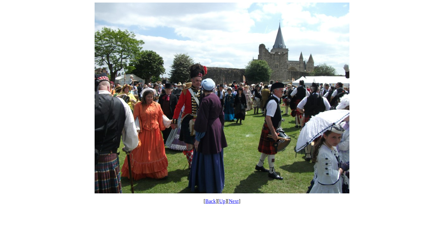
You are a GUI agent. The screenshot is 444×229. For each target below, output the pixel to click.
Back (210, 201)
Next (234, 201)
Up (222, 201)
